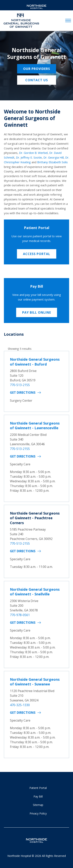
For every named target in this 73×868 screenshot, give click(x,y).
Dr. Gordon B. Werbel (33, 153)
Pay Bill (38, 796)
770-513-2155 (20, 385)
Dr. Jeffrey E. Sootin (29, 157)
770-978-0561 (20, 615)
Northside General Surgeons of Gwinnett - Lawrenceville (35, 425)
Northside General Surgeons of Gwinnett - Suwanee (35, 681)
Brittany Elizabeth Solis (52, 162)
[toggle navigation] (68, 20)
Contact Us (36, 80)
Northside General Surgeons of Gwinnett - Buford (35, 361)
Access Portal (36, 254)
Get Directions (22, 392)
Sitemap (38, 805)
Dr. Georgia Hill (53, 157)
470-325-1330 (20, 705)
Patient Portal (38, 788)
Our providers (36, 69)
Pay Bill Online (36, 312)
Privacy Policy (38, 813)
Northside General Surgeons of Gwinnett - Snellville (35, 591)
